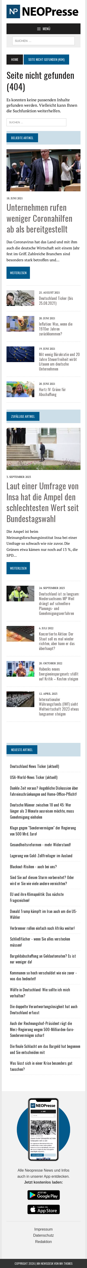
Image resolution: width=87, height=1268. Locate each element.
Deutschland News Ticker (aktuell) (34, 766)
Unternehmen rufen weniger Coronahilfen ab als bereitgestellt (39, 218)
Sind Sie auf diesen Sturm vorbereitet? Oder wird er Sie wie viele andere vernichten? (42, 880)
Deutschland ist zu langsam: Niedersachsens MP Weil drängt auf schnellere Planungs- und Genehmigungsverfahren (59, 603)
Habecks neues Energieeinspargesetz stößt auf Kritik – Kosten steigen (58, 674)
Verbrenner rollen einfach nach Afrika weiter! (42, 928)
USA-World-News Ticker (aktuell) (33, 777)
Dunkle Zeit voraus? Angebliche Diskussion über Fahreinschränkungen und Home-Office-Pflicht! (44, 791)
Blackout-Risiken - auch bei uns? (33, 866)
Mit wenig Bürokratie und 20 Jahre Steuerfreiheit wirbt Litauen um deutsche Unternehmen (59, 362)
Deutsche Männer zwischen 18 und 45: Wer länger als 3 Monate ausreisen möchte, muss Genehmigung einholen (42, 811)
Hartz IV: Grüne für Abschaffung (52, 392)
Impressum (43, 1229)
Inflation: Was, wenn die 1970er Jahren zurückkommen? (55, 329)
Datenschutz (43, 1235)
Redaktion (43, 1242)
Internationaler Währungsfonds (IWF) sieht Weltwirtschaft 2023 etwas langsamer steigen (59, 707)
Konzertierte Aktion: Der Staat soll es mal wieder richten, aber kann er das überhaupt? (57, 641)
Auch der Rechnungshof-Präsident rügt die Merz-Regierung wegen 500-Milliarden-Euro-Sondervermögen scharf (42, 1029)
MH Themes (66, 1263)
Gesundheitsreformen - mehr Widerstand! (40, 844)
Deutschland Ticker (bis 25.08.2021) (56, 300)
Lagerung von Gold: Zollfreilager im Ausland (41, 855)
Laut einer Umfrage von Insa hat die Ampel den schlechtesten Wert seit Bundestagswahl (42, 501)
